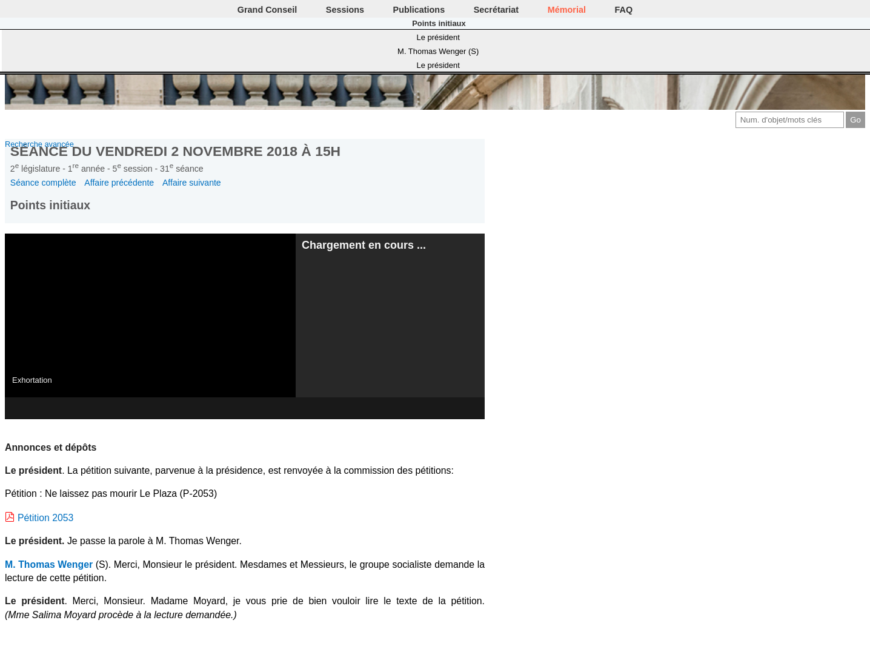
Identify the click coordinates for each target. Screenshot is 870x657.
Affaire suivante (191, 182)
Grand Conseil (267, 10)
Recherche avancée (39, 144)
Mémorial (567, 10)
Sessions (345, 10)
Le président (438, 37)
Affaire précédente (119, 182)
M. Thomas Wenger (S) (438, 51)
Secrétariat (496, 10)
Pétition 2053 (45, 518)
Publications (419, 10)
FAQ (624, 10)
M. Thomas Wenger (49, 564)
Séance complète (43, 182)
